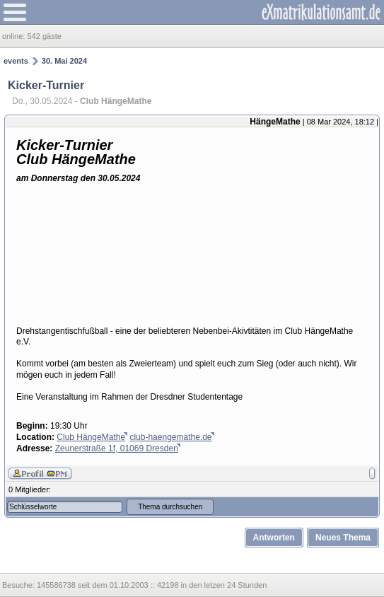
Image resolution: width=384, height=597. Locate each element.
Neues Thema (343, 538)
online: (14, 36)
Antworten (274, 538)
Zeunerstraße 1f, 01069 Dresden (116, 448)
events (16, 61)
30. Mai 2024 (64, 61)
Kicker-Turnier (46, 85)
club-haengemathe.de (170, 437)
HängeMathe (275, 122)
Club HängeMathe (91, 437)
